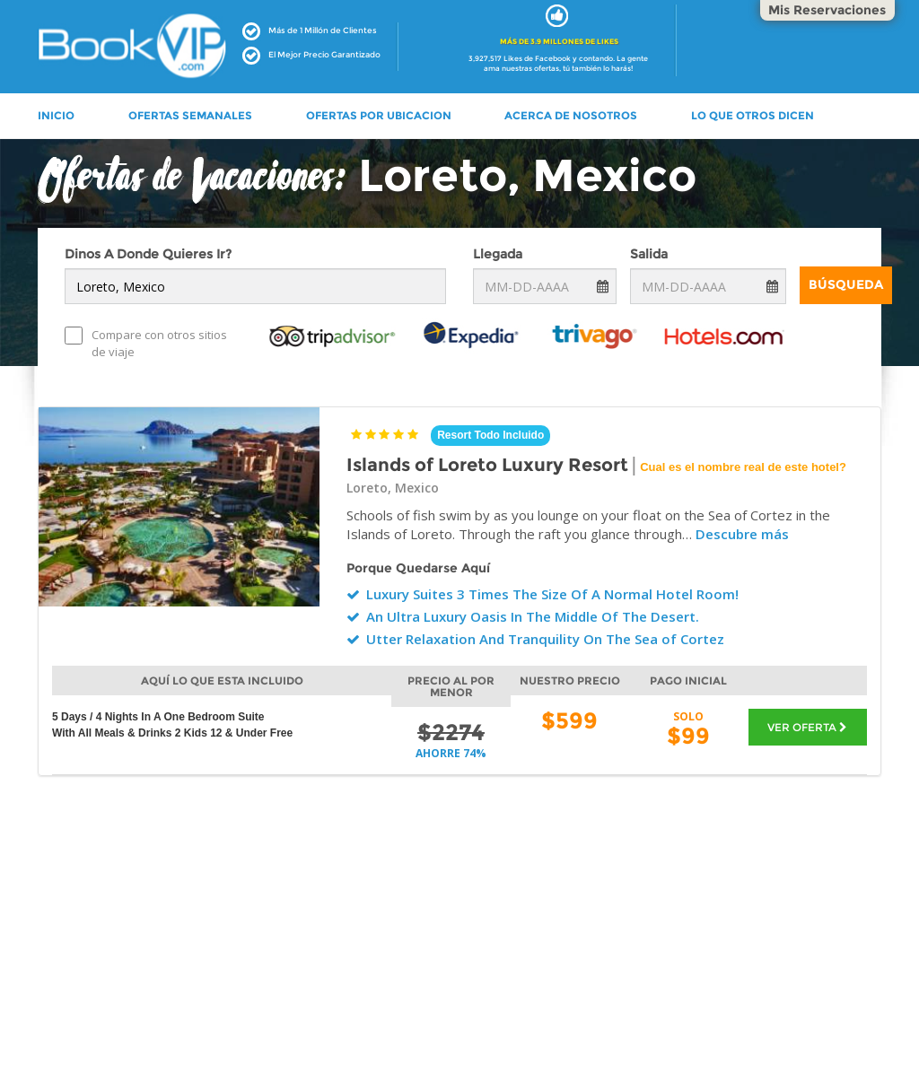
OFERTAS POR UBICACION (378, 115)
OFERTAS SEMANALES (190, 115)
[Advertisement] (459, 955)
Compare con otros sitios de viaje (146, 343)
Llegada (497, 254)
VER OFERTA (807, 727)
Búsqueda (846, 284)
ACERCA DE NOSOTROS (570, 115)
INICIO (56, 115)
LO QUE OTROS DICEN (752, 115)
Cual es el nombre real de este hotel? (743, 467)
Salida (649, 254)
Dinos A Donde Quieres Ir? (148, 254)
